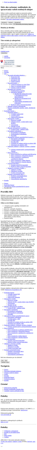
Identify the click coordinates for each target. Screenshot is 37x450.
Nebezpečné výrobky (10, 299)
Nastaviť (11, 22)
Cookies (6, 437)
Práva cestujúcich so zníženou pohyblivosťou (23, 154)
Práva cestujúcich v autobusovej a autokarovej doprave (20, 158)
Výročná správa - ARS (17, 140)
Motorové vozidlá (16, 120)
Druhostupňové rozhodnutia (18, 134)
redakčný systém (17, 441)
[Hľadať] (18, 66)
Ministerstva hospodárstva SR (13, 289)
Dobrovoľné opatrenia (17, 117)
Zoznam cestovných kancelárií (19, 165)
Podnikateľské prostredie (18, 91)
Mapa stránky (8, 435)
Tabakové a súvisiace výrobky (12, 343)
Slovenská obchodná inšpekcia (12, 371)
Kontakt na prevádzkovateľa (12, 432)
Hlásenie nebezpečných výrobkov (13, 306)
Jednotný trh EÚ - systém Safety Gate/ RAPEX (21, 302)
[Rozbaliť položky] (18, 83)
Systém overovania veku (18, 172)
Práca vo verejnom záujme (18, 86)
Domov (6, 70)
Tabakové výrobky (16, 169)
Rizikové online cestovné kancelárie (21, 104)
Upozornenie (14, 125)
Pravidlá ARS (15, 142)
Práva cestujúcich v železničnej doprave (22, 155)
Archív (6, 374)
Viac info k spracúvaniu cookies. (15, 19)
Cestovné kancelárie (9, 339)
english (6, 56)
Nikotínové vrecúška (17, 171)
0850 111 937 (4, 422)
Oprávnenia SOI (15, 78)
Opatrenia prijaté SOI (17, 177)
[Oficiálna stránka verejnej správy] (23, 24)
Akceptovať (17, 22)
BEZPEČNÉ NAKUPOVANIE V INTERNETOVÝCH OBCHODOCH (23, 95)
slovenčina (7, 57)
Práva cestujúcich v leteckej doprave (21, 162)
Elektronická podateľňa (10, 387)
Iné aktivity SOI (15, 80)
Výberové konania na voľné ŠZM (20, 84)
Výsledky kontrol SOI (17, 114)
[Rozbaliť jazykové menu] (4, 53)
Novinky (6, 72)
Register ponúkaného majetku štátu (14, 389)
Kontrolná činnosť (9, 185)
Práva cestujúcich (9, 328)
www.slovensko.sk (6, 414)
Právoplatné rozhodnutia (18, 138)
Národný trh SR (15, 126)
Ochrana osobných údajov (18, 87)
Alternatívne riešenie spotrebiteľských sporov (16, 186)
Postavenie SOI (15, 77)
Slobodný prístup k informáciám (17, 106)
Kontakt (6, 180)
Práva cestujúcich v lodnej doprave (20, 160)
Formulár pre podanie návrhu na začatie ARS (23, 143)
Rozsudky (14, 135)
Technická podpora (9, 379)
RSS (5, 434)
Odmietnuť (4, 22)
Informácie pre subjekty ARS (19, 145)
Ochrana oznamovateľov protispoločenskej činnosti (22, 326)
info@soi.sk (24, 410)
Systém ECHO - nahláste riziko (19, 129)
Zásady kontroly (15, 81)
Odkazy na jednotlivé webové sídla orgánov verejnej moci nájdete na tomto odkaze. (18, 35)
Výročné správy (15, 115)
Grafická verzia (5, 51)
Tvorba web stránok (6, 441)
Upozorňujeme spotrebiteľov (19, 179)
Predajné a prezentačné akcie (19, 176)
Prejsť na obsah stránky (10, 2)
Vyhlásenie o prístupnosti (11, 431)
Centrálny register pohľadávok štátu (14, 391)
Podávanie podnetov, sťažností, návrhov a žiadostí (18, 325)
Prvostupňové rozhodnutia (18, 132)
